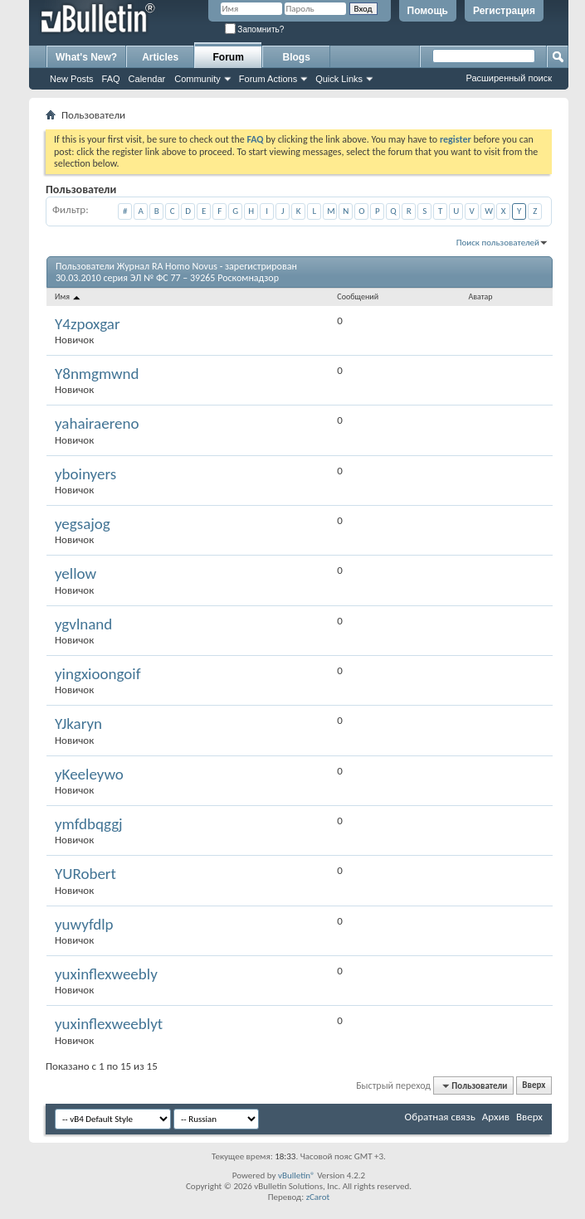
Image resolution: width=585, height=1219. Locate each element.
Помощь (427, 11)
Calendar (147, 79)
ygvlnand (83, 624)
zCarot (318, 1197)
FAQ (111, 79)
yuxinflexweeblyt (109, 1023)
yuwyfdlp (84, 924)
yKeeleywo (89, 774)
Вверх (533, 1086)
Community (197, 79)
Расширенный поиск (509, 78)
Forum (228, 57)
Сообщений (357, 296)
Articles (160, 57)
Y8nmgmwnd (97, 373)
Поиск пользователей (497, 242)
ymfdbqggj (89, 823)
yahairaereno (97, 423)
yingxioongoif (98, 673)
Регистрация (504, 11)
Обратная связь (440, 1116)
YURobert (85, 873)
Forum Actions (268, 79)
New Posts (72, 79)
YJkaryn (78, 723)
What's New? (86, 57)
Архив (495, 1116)
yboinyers (85, 473)
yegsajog (82, 523)
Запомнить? (255, 29)
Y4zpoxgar (87, 323)
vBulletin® (296, 1175)
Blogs (296, 57)
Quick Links (339, 79)
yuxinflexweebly (106, 973)
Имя (68, 296)
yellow (75, 573)
